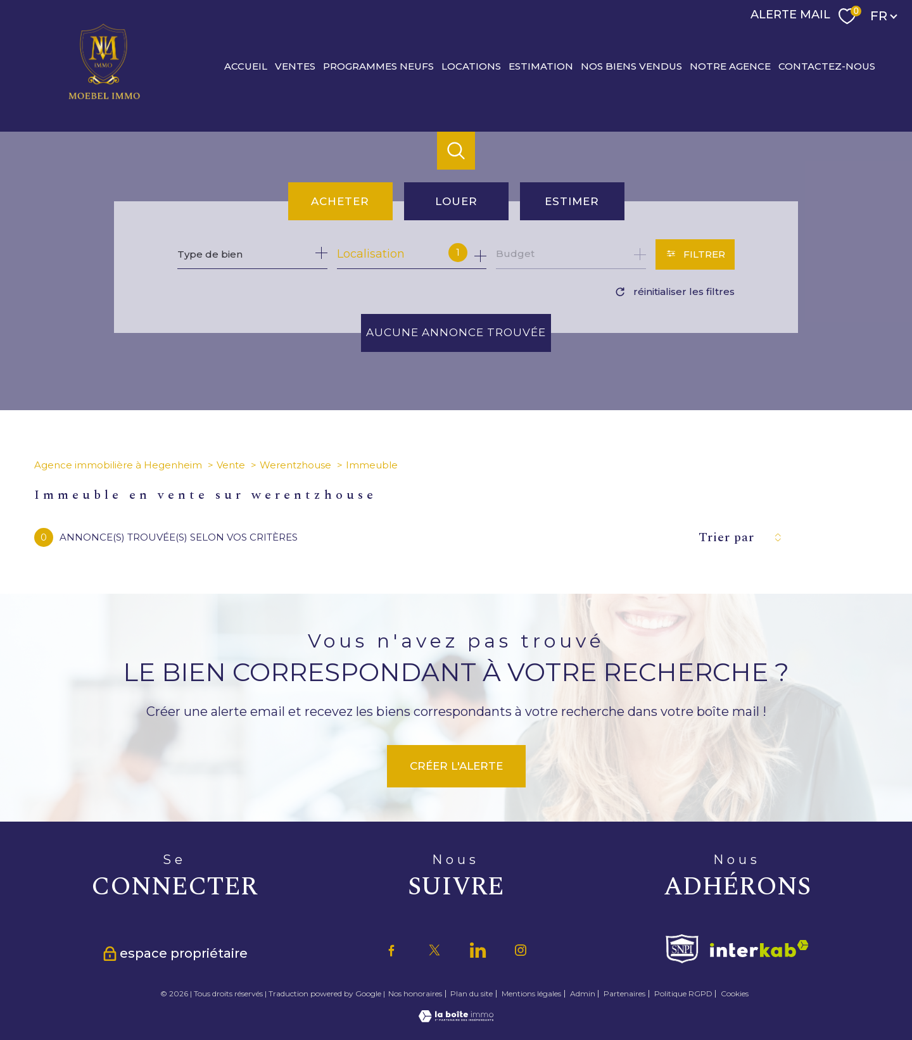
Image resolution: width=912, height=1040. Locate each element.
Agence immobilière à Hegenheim (118, 465)
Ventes (295, 66)
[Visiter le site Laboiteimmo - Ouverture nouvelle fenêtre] (456, 1018)
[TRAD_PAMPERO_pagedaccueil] (104, 99)
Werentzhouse (295, 465)
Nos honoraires (415, 993)
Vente (231, 465)
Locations (471, 66)
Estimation (541, 66)
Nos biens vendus (631, 66)
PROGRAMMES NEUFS (378, 66)
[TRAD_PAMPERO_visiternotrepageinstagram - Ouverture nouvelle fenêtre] (520, 950)
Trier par (726, 537)
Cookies (735, 993)
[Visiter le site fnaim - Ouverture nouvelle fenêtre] (682, 948)
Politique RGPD (683, 993)
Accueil (245, 66)
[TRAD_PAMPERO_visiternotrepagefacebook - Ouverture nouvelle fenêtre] (391, 950)
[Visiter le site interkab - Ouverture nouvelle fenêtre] (759, 948)
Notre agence (730, 66)
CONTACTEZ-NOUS (826, 66)
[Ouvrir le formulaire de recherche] (695, 254)
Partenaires (624, 993)
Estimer (572, 201)
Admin (582, 993)
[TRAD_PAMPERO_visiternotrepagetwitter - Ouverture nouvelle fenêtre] (434, 950)
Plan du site (471, 993)
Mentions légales (531, 993)
